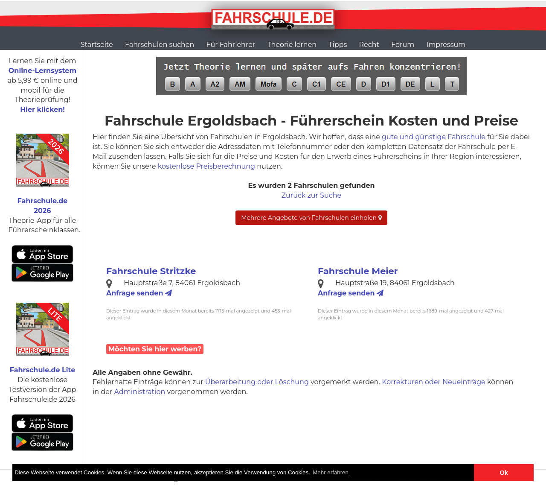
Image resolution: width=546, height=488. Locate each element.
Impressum (445, 45)
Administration (139, 392)
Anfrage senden (139, 293)
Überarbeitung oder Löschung (257, 382)
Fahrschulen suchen (159, 45)
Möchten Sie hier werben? (154, 349)
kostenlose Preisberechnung (206, 166)
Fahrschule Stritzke (151, 271)
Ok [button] (504, 472)
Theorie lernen (292, 45)
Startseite (97, 45)
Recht (369, 45)
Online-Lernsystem (42, 71)
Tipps (337, 45)
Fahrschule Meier (358, 271)
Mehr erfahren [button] (331, 472)
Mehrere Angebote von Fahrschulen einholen (311, 218)
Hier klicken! (42, 109)
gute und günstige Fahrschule (433, 137)
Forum (402, 45)
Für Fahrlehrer (231, 45)
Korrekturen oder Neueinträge (433, 382)
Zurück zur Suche (311, 195)
